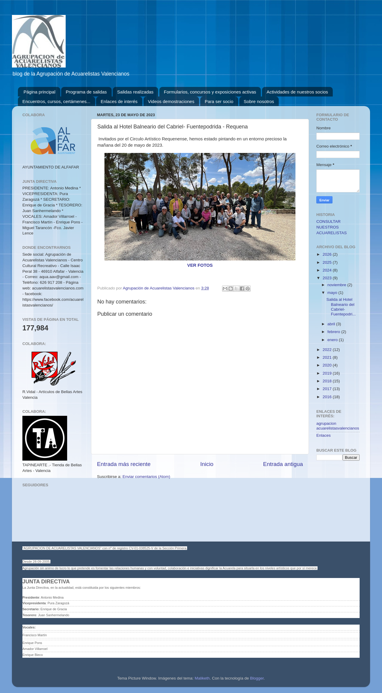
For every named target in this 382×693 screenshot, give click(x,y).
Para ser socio (219, 101)
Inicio (206, 464)
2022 (328, 349)
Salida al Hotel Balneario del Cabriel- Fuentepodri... (341, 306)
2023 (328, 278)
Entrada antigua (283, 464)
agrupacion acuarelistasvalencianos (337, 425)
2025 (328, 262)
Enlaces (323, 435)
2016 (328, 397)
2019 (328, 373)
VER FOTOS (200, 265)
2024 (328, 270)
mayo (332, 292)
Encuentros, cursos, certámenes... (56, 101)
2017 (328, 389)
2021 (328, 357)
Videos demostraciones (171, 101)
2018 (328, 381)
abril (331, 324)
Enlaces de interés (119, 101)
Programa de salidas (86, 91)
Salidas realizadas (135, 91)
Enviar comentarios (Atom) (146, 476)
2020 (328, 365)
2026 (328, 254)
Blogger (257, 678)
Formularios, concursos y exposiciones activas (210, 91)
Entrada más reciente (124, 464)
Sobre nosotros (259, 101)
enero (333, 340)
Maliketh (202, 678)
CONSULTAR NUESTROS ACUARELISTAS (331, 227)
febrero (334, 331)
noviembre (337, 285)
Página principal (40, 91)
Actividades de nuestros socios (297, 91)
